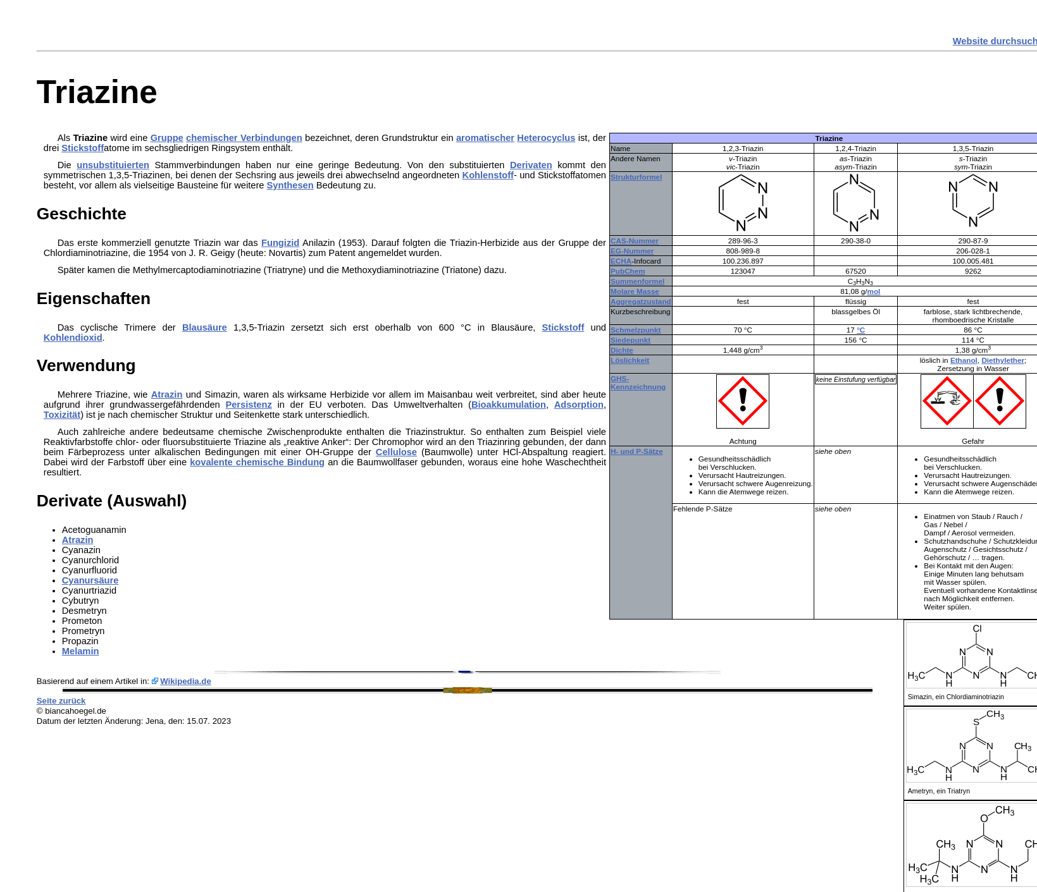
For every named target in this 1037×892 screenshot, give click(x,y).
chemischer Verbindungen (244, 138)
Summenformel (637, 281)
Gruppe (167, 138)
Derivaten (531, 165)
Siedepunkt (630, 340)
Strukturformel (636, 177)
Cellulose (396, 452)
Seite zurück (61, 701)
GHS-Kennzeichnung (638, 382)
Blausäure (204, 327)
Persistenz (248, 405)
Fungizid (280, 243)
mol (874, 291)
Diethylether (1002, 360)
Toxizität (62, 415)
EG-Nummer (632, 251)
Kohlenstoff (488, 175)
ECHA (621, 261)
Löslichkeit (630, 360)
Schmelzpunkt (636, 330)
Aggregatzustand (641, 301)
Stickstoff (82, 148)
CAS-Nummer (635, 240)
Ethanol (964, 360)
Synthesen (290, 185)
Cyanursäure (90, 580)
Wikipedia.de (185, 681)
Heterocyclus (546, 138)
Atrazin (167, 394)
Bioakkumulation (508, 405)
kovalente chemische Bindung (257, 462)
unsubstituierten (113, 165)
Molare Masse (635, 291)
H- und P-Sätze (637, 451)
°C (861, 330)
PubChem (628, 271)
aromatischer (485, 138)
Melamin (80, 651)
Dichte (622, 350)
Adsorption (579, 405)
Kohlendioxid (73, 338)
